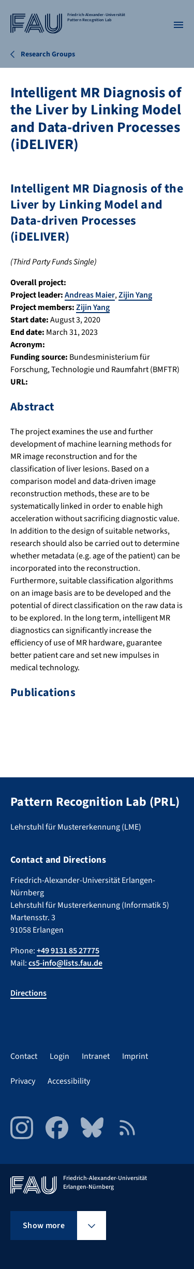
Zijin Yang (135, 295)
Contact (23, 1056)
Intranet (96, 1056)
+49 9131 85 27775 (68, 950)
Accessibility (69, 1081)
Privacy (22, 1081)
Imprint (135, 1056)
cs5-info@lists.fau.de (65, 963)
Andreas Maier (90, 295)
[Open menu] (178, 24)
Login (59, 1056)
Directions (28, 993)
